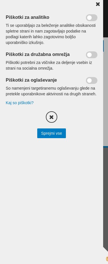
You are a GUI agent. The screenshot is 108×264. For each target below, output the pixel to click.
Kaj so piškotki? (20, 102)
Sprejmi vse (51, 133)
